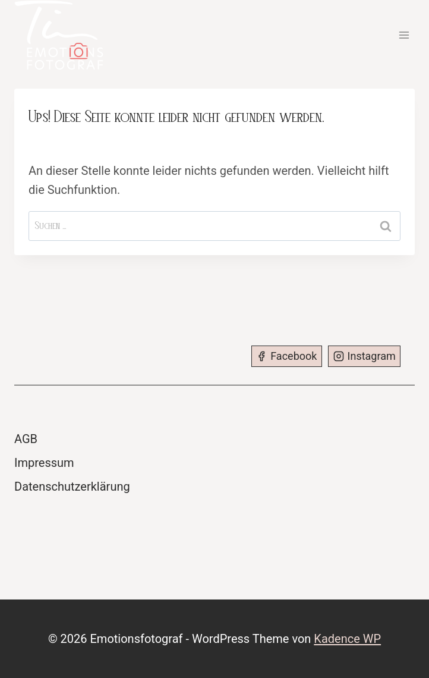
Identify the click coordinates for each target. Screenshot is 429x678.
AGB (25, 439)
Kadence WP (347, 639)
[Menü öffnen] (404, 35)
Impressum (44, 463)
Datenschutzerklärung (72, 486)
